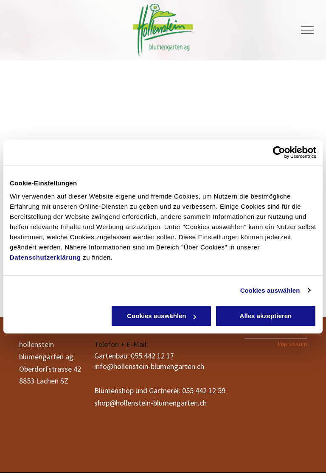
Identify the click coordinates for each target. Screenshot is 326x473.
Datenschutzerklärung (45, 257)
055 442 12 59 (203, 390)
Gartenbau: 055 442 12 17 (134, 356)
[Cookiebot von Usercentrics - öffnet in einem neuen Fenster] (279, 152)
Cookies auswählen (270, 290)
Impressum (292, 344)
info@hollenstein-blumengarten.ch (149, 366)
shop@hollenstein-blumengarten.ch (150, 403)
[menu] (307, 30)
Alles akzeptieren (266, 315)
